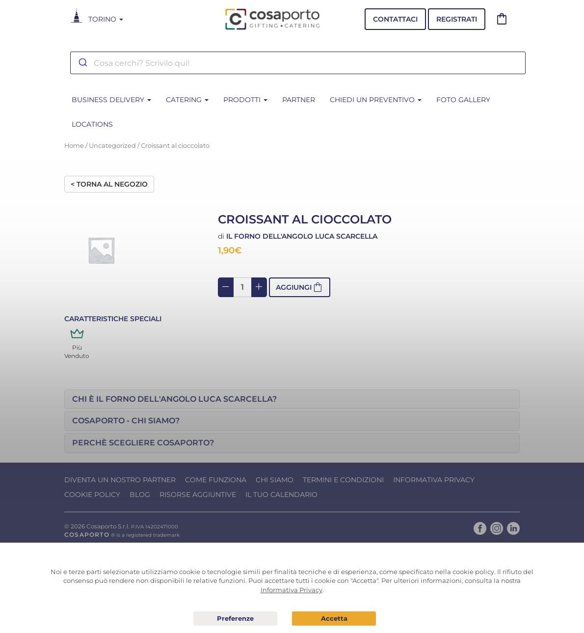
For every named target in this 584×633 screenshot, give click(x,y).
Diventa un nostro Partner (120, 479)
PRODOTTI (245, 99)
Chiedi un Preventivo (376, 99)
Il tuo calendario (281, 494)
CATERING (187, 99)
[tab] (292, 399)
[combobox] (298, 63)
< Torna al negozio (109, 184)
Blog (140, 494)
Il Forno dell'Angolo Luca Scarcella (301, 236)
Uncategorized (112, 145)
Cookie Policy (92, 494)
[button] (292, 399)
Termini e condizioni (343, 479)
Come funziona (215, 479)
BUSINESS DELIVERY (111, 99)
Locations (92, 124)
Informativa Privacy (434, 479)
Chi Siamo (274, 479)
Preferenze (235, 618)
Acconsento (334, 618)
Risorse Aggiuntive (197, 494)
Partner (298, 99)
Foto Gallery (463, 99)
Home (74, 145)
